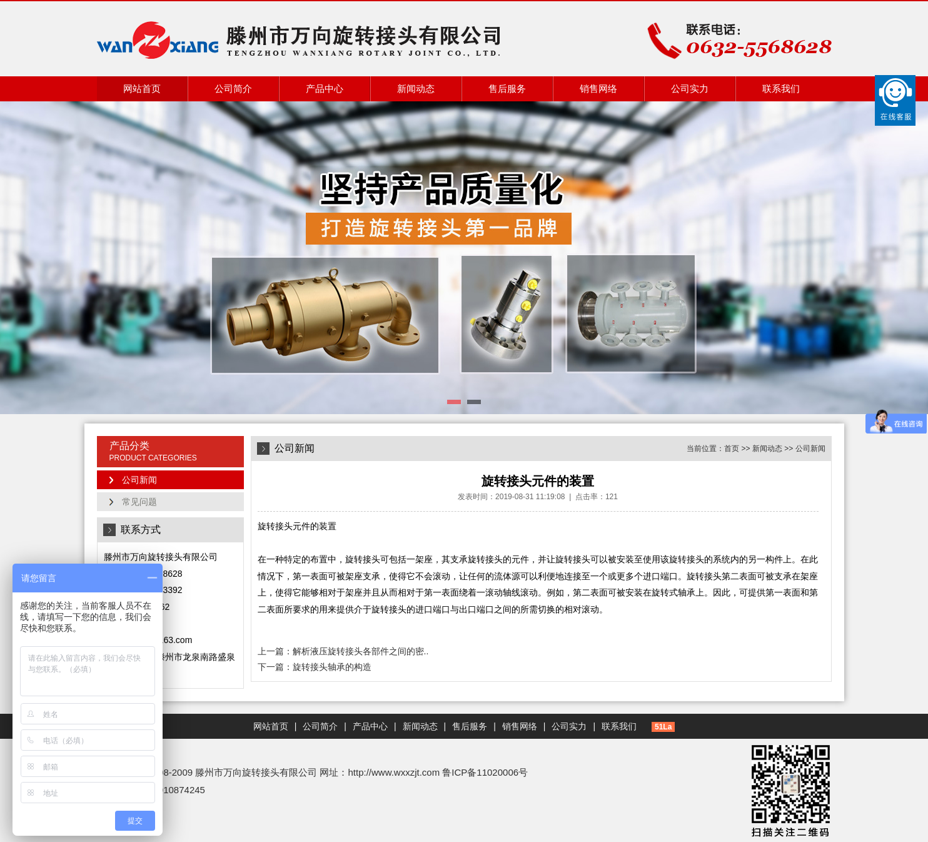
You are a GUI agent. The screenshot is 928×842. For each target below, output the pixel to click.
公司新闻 (139, 480)
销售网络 (598, 88)
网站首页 (142, 88)
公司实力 (690, 88)
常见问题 (139, 502)
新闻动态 (416, 88)
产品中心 (324, 88)
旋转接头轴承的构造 (332, 667)
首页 (731, 448)
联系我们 (781, 88)
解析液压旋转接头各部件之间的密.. (361, 651)
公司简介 (233, 88)
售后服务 (507, 88)
